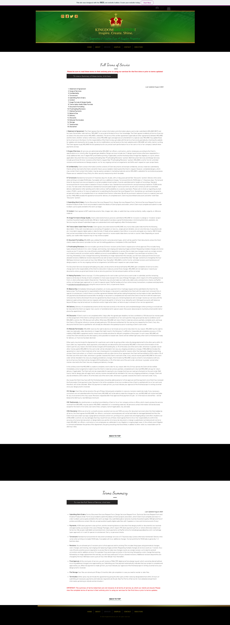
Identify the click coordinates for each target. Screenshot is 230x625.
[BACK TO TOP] (115, 436)
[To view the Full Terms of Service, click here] (92, 502)
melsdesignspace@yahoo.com (78, 285)
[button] (169, 8)
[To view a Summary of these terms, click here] (92, 76)
